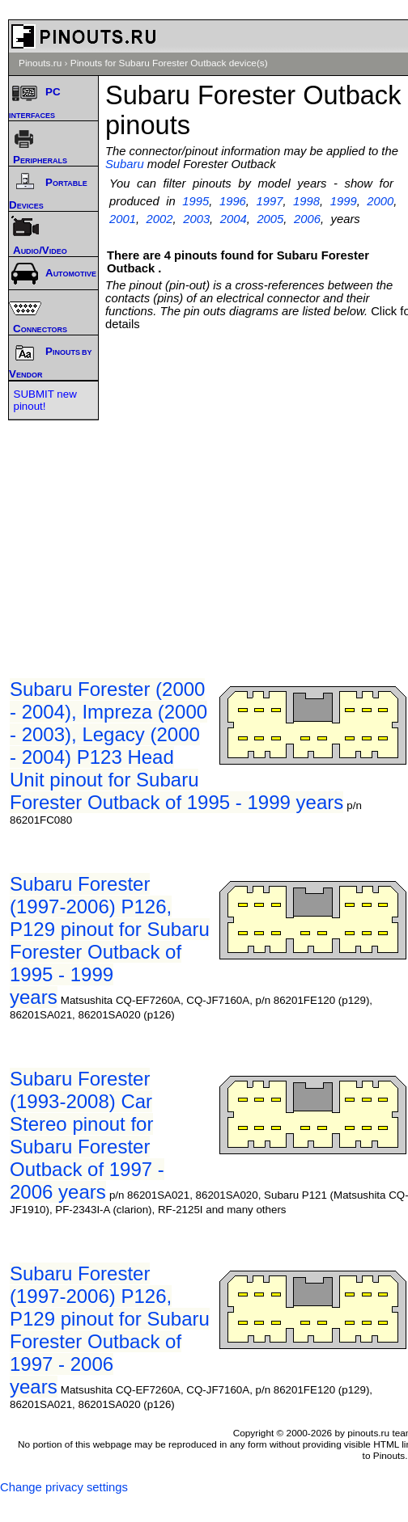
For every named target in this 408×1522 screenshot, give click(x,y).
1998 (306, 201)
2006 (307, 219)
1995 (195, 201)
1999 (343, 201)
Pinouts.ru (40, 63)
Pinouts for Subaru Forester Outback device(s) (169, 63)
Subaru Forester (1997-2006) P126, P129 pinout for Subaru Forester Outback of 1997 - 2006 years (110, 1330)
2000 (380, 201)
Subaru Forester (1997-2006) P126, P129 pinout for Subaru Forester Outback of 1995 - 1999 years (110, 940)
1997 (270, 201)
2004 (233, 219)
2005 (270, 219)
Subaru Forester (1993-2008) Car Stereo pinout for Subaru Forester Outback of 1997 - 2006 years (87, 1135)
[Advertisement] (196, 487)
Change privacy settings (64, 1487)
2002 (160, 219)
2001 (122, 219)
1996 (232, 201)
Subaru (124, 164)
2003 (196, 219)
